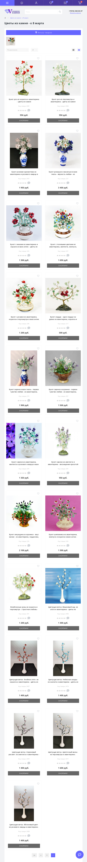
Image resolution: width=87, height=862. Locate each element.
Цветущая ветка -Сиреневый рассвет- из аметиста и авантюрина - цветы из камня (24, 754)
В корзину (23, 120)
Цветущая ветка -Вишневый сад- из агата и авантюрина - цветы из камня (63, 609)
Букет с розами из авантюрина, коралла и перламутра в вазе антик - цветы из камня (24, 319)
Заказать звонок (75, 13)
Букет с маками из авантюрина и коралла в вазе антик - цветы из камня (24, 246)
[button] (36, 3)
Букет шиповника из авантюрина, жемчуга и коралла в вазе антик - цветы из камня (63, 536)
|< (34, 855)
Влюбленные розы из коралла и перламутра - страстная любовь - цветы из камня (24, 609)
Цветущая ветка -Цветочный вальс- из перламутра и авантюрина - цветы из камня (63, 754)
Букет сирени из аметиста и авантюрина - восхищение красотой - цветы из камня (63, 464)
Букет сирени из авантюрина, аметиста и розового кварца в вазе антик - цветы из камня (24, 464)
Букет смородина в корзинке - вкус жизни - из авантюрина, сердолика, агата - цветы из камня (24, 536)
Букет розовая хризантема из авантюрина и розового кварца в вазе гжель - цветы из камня (24, 174)
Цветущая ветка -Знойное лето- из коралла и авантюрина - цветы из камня (24, 681)
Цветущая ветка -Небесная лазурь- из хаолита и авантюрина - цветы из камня (63, 681)
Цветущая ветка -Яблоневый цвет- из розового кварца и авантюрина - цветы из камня (24, 827)
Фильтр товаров (43, 32)
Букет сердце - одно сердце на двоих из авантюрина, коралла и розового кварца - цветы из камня (63, 319)
